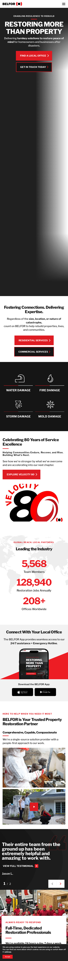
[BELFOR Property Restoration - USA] (34, 4)
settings (10, 952)
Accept (7, 957)
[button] (52, 884)
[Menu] (63, 4)
